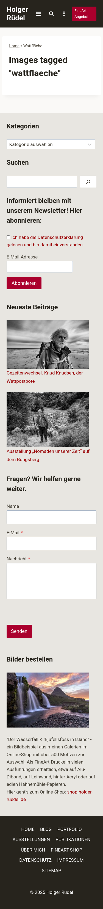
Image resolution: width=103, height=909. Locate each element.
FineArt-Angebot (81, 13)
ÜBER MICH (33, 850)
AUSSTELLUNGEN (31, 839)
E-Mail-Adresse (22, 257)
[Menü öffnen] (39, 13)
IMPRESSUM (70, 860)
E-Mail (15, 532)
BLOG (46, 829)
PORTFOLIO (69, 829)
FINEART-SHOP (66, 850)
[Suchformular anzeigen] (51, 14)
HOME (27, 829)
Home (14, 46)
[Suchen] (88, 182)
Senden (19, 631)
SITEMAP (51, 870)
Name (13, 506)
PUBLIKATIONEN (72, 839)
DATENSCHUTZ (35, 860)
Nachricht (18, 558)
